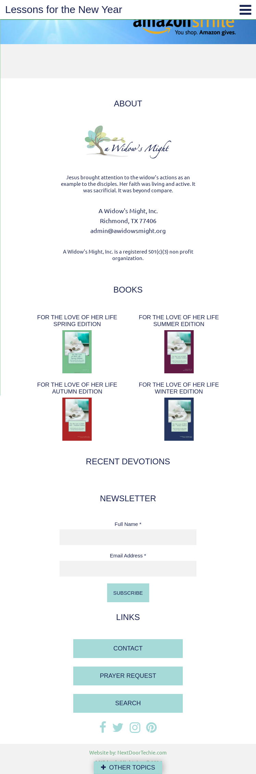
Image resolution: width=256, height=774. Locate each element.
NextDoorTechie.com (142, 752)
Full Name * (128, 524)
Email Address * (128, 555)
